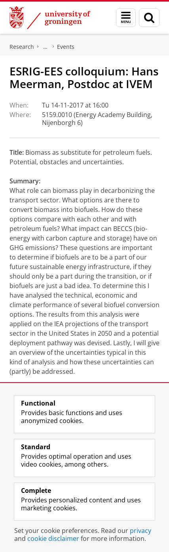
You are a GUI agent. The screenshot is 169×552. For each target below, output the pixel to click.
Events (65, 46)
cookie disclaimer (53, 538)
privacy (140, 530)
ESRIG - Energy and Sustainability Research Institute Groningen (45, 47)
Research (21, 46)
